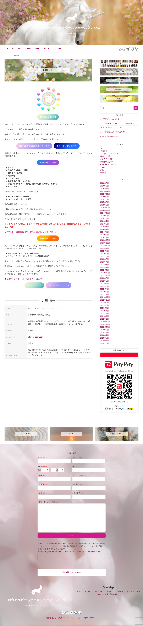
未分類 (103, 173)
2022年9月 (104, 278)
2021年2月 (104, 316)
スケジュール (105, 148)
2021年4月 (104, 311)
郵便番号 (42, 484)
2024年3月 (104, 232)
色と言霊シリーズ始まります (110, 119)
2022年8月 (104, 281)
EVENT (28, 48)
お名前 (41, 457)
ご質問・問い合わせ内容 (48, 502)
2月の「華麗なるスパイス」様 (111, 128)
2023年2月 (104, 267)
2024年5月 (104, 227)
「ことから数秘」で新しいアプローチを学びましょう (119, 123)
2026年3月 (104, 183)
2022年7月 (104, 284)
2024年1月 (104, 237)
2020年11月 (105, 324)
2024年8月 (104, 218)
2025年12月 (105, 191)
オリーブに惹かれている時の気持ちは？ (114, 132)
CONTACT (59, 48)
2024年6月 (104, 224)
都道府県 (77, 484)
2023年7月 (104, 254)
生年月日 (42, 466)
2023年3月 (104, 265)
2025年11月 (105, 194)
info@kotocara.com (36, 337)
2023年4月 (104, 262)
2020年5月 (104, 341)
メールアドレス (79, 475)
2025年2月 (104, 205)
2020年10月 (105, 327)
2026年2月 (104, 186)
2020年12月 (105, 322)
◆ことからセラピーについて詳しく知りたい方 (24, 279)
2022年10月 (105, 275)
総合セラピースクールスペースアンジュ (71, 27)
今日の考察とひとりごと (110, 164)
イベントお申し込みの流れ (108, 594)
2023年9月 (104, 248)
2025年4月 (104, 199)
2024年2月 (104, 235)
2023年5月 (104, 259)
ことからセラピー (107, 159)
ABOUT (47, 48)
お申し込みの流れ (48, 117)
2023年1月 (104, 270)
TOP (6, 48)
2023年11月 (105, 243)
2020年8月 (104, 332)
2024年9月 (104, 216)
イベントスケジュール (66, 146)
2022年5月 (104, 286)
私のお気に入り (106, 162)
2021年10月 (105, 300)
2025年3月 (104, 202)
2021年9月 (104, 303)
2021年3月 (104, 313)
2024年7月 (104, 221)
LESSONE (16, 48)
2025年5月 (104, 197)
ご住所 (41, 493)
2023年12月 (105, 240)
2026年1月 (104, 189)
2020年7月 (104, 335)
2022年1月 (104, 294)
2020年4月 (104, 343)
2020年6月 (104, 338)
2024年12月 (105, 208)
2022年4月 (104, 289)
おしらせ (104, 170)
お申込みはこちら (48, 162)
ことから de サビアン (109, 154)
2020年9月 (104, 330)
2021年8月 (104, 305)
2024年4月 (104, 229)
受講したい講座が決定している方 (34, 146)
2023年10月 (105, 246)
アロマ (103, 167)
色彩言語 (104, 151)
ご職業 (41, 475)
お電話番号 (77, 493)
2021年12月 (105, 297)
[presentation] (52, 556)
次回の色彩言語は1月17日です (111, 136)
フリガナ (77, 457)
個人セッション (34, 285)
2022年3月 (104, 292)
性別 (75, 466)
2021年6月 (104, 308)
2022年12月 (105, 273)
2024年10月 (105, 213)
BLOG (37, 48)
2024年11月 (105, 210)
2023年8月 (104, 251)
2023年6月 (104, 256)
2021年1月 (104, 319)
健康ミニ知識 (105, 156)
